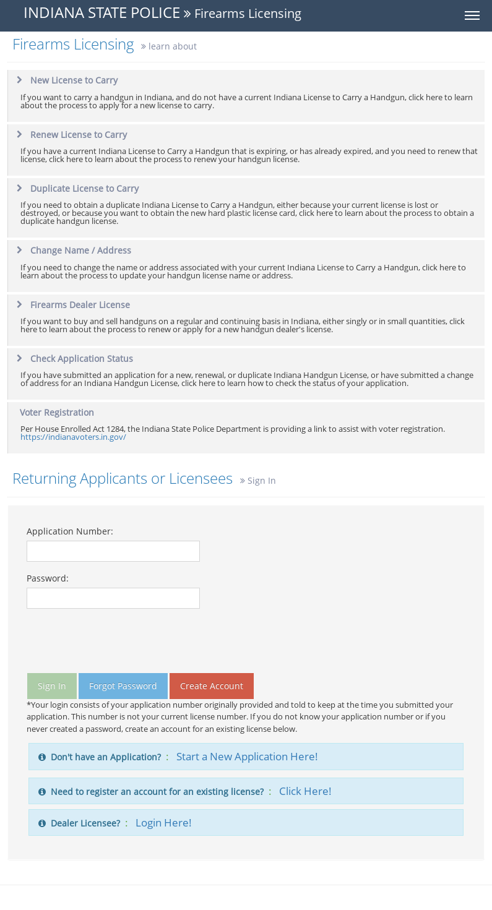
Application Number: (70, 531)
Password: (48, 578)
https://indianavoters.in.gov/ (73, 436)
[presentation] (121, 643)
